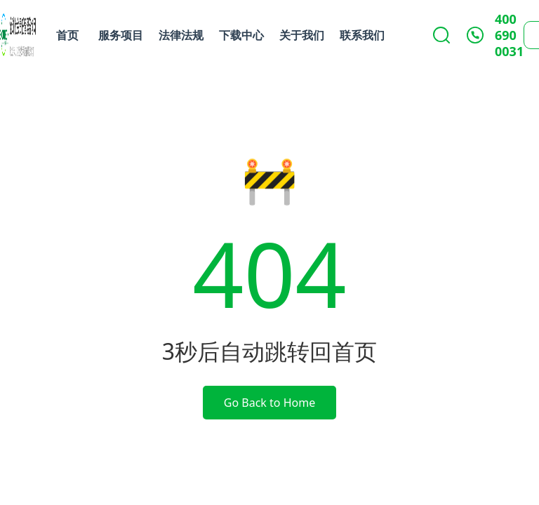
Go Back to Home (269, 402)
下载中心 (241, 35)
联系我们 (362, 35)
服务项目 (120, 35)
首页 (67, 35)
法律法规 (181, 35)
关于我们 (301, 35)
